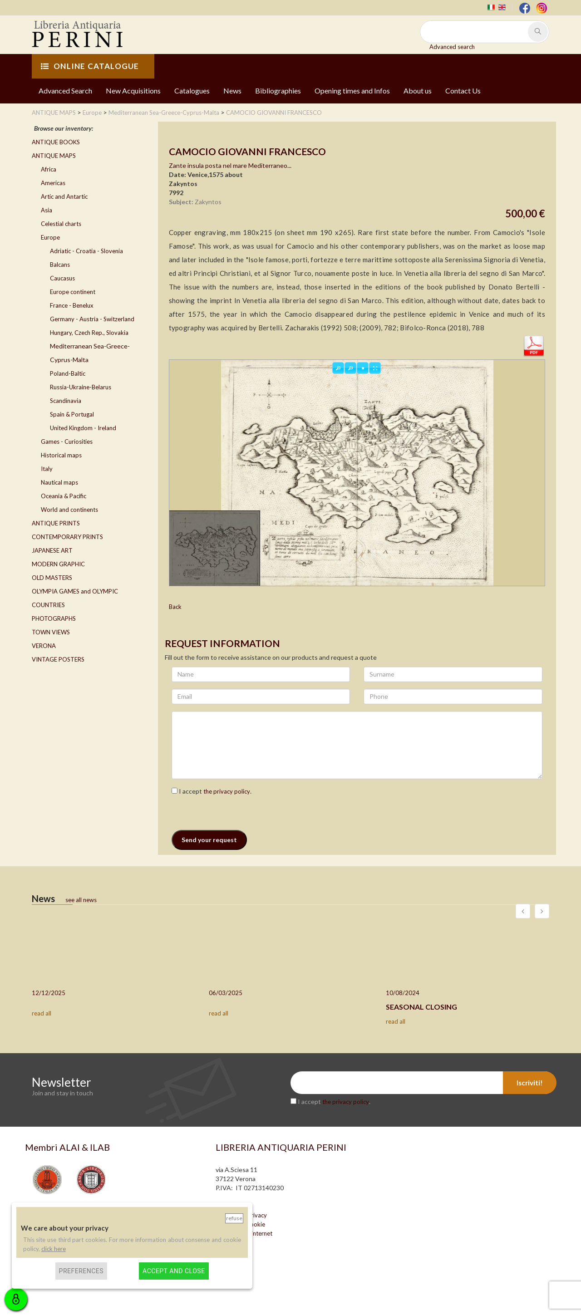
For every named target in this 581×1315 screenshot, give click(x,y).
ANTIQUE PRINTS (56, 523)
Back (175, 606)
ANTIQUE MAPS (54, 155)
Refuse (234, 1218)
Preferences (81, 1271)
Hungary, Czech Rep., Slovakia (89, 332)
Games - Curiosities (67, 441)
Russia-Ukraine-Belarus (80, 387)
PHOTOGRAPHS (54, 618)
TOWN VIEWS (51, 632)
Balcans (60, 264)
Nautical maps (59, 482)
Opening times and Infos (352, 90)
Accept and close (173, 1271)
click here (53, 1248)
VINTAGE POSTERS (58, 659)
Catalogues (192, 90)
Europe (50, 237)
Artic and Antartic (64, 196)
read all (41, 1013)
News (232, 90)
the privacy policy (226, 791)
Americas (53, 182)
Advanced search (452, 46)
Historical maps (61, 455)
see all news (81, 899)
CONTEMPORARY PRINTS (67, 536)
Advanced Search (65, 90)
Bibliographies (278, 90)
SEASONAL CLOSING (421, 1006)
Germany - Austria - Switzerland (92, 319)
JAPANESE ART (52, 550)
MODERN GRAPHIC (58, 564)
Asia (46, 210)
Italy (47, 468)
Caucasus (62, 278)
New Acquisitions (133, 90)
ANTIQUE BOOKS (56, 142)
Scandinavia (65, 400)
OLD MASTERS (52, 577)
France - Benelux (72, 305)
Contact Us (463, 90)
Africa (48, 169)
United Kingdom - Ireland (83, 428)
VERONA (44, 645)
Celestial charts (61, 223)
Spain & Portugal (72, 414)
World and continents (69, 509)
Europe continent (72, 291)
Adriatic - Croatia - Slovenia (86, 251)
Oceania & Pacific (63, 496)
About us (418, 90)
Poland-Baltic (67, 373)
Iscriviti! (530, 1083)
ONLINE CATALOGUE (90, 66)
